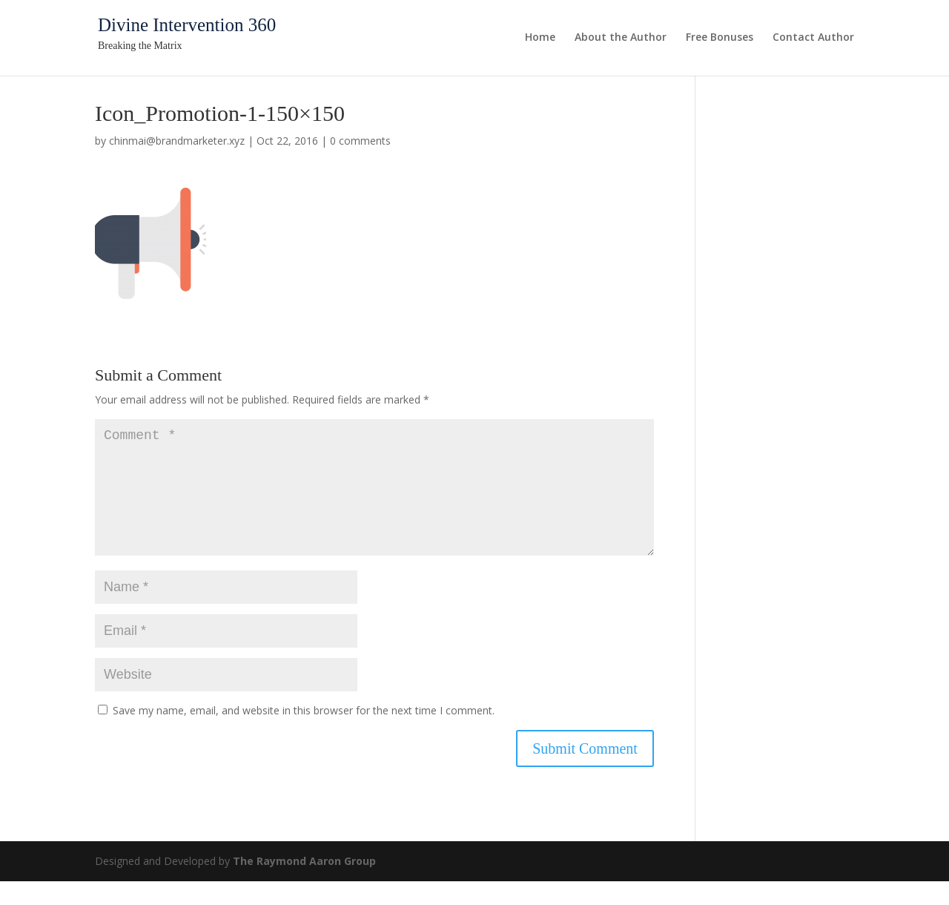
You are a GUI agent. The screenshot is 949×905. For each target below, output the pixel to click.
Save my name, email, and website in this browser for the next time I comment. (304, 734)
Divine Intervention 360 (187, 25)
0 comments (360, 141)
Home (540, 38)
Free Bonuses (719, 38)
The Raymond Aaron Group (304, 885)
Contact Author (813, 38)
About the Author (621, 38)
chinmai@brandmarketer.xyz (177, 141)
